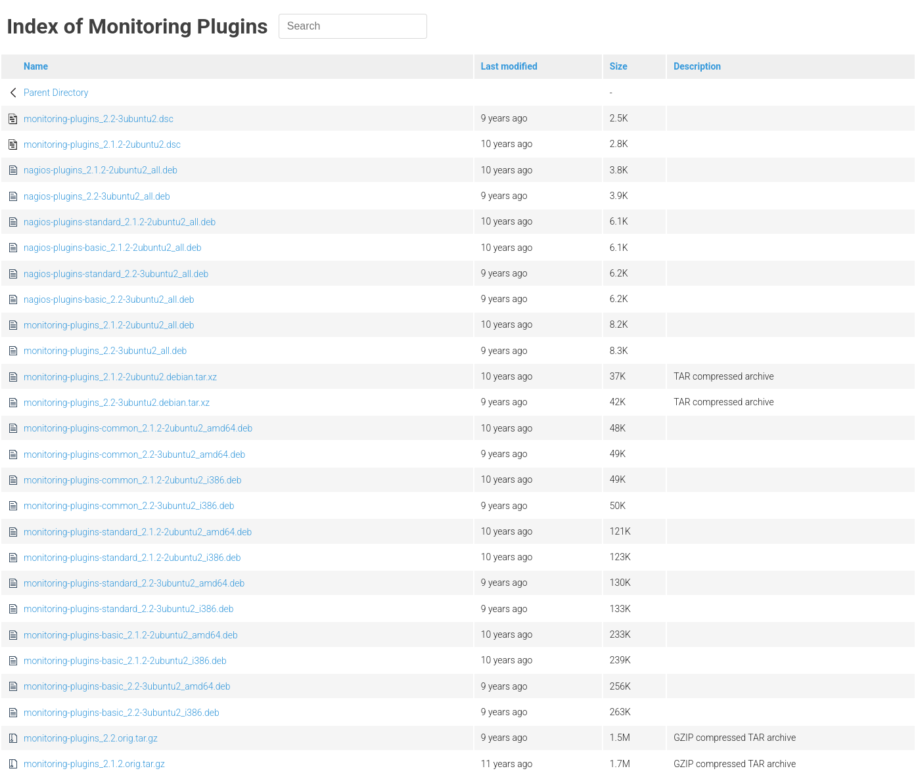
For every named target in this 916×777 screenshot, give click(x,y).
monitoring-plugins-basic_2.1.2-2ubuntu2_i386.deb (125, 660)
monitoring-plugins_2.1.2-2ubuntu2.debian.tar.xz (120, 377)
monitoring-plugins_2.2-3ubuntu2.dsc (98, 119)
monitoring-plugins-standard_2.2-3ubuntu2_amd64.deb (134, 583)
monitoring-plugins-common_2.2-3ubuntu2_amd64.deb (134, 454)
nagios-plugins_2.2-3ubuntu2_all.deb (97, 196)
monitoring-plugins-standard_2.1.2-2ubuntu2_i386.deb (132, 557)
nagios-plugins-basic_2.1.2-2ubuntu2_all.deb (113, 247)
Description (697, 66)
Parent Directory (56, 92)
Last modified (509, 66)
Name (36, 66)
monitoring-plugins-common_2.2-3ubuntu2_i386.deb (129, 505)
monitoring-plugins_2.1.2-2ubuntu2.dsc (102, 144)
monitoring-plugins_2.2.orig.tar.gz (91, 738)
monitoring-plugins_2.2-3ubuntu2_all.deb (105, 350)
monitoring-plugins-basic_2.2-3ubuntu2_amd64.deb (127, 686)
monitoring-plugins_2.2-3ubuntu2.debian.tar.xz (117, 402)
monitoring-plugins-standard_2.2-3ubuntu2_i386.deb (128, 609)
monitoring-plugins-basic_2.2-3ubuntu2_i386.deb (121, 712)
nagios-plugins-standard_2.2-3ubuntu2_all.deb (116, 274)
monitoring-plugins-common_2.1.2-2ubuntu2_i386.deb (133, 480)
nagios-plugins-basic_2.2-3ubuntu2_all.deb (109, 299)
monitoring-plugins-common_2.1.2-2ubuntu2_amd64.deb (138, 428)
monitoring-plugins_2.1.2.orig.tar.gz (94, 764)
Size (619, 66)
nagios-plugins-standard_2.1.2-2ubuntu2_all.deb (120, 222)
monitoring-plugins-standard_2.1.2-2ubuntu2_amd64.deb (138, 532)
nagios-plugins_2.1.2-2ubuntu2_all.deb (100, 170)
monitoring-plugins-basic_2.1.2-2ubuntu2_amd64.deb (131, 635)
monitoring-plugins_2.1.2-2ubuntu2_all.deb (109, 325)
